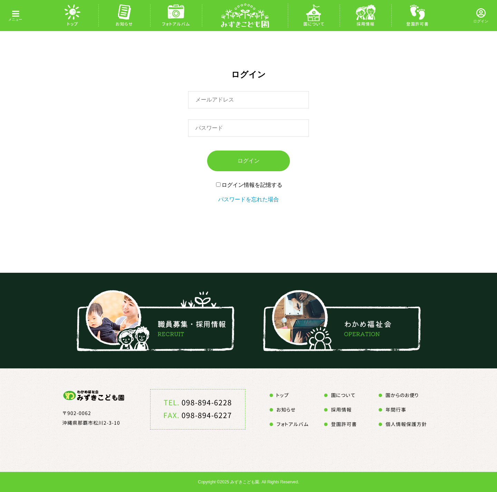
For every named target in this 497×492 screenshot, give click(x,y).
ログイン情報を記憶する (249, 185)
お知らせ (124, 24)
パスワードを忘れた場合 (248, 199)
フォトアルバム (176, 24)
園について (313, 24)
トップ (72, 24)
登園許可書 (417, 24)
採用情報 (365, 24)
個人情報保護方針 (406, 424)
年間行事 (396, 409)
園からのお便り (402, 395)
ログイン (480, 21)
